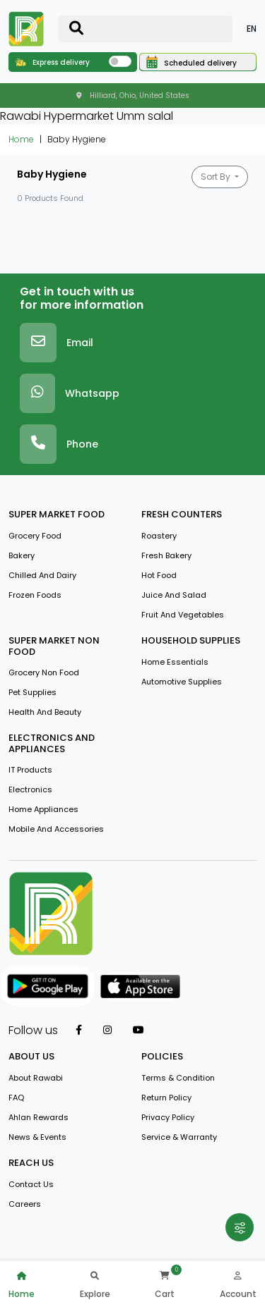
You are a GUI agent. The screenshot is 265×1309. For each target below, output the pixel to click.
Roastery (159, 535)
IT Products (30, 769)
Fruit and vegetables (182, 614)
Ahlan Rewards (38, 1117)
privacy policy (167, 1117)
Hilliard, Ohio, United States (132, 95)
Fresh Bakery (166, 555)
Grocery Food (34, 535)
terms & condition (178, 1077)
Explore (95, 1283)
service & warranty (179, 1137)
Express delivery (52, 62)
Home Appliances (43, 809)
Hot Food (159, 575)
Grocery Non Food (43, 672)
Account (238, 1283)
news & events (37, 1137)
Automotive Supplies (181, 681)
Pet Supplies (32, 692)
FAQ (16, 1097)
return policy (166, 1097)
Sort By (216, 177)
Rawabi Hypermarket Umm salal (86, 116)
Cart (165, 1283)
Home (21, 139)
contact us (31, 1184)
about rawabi (35, 1077)
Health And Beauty (44, 712)
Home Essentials (174, 662)
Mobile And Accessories (56, 829)
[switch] (120, 61)
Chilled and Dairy (42, 575)
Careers (24, 1204)
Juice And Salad (173, 595)
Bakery (21, 555)
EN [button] (252, 29)
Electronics (30, 789)
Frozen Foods (34, 595)
